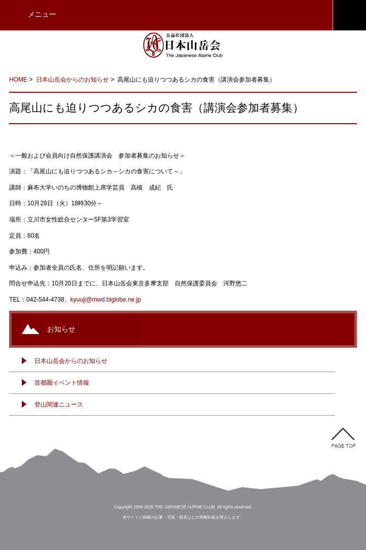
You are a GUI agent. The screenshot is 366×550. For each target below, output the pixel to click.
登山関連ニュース (58, 404)
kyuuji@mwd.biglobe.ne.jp (105, 299)
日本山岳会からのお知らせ (72, 79)
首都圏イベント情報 (61, 382)
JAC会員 (349, 15)
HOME (18, 79)
